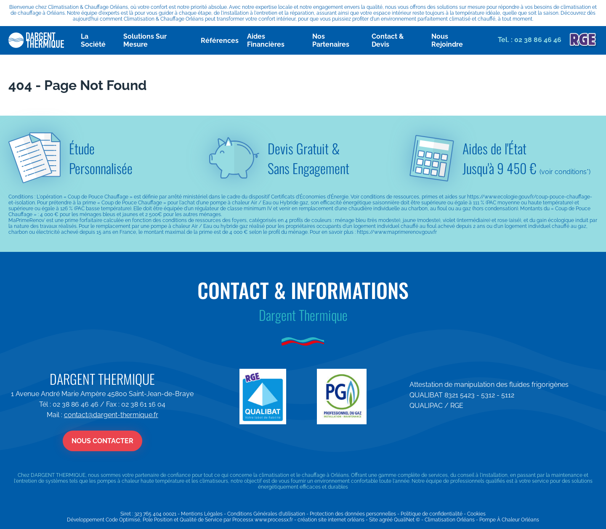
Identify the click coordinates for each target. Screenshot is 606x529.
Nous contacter (102, 441)
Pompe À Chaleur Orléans (509, 520)
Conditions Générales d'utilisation (266, 514)
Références (220, 41)
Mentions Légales (202, 514)
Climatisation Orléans (450, 520)
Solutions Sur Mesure (145, 40)
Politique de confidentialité (431, 514)
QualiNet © (407, 520)
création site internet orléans (331, 520)
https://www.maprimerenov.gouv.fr (397, 232)
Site (373, 520)
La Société (93, 40)
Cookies (476, 514)
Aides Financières (265, 40)
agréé (386, 520)
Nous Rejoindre (447, 40)
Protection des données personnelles (353, 514)
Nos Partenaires (330, 40)
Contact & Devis (388, 40)
